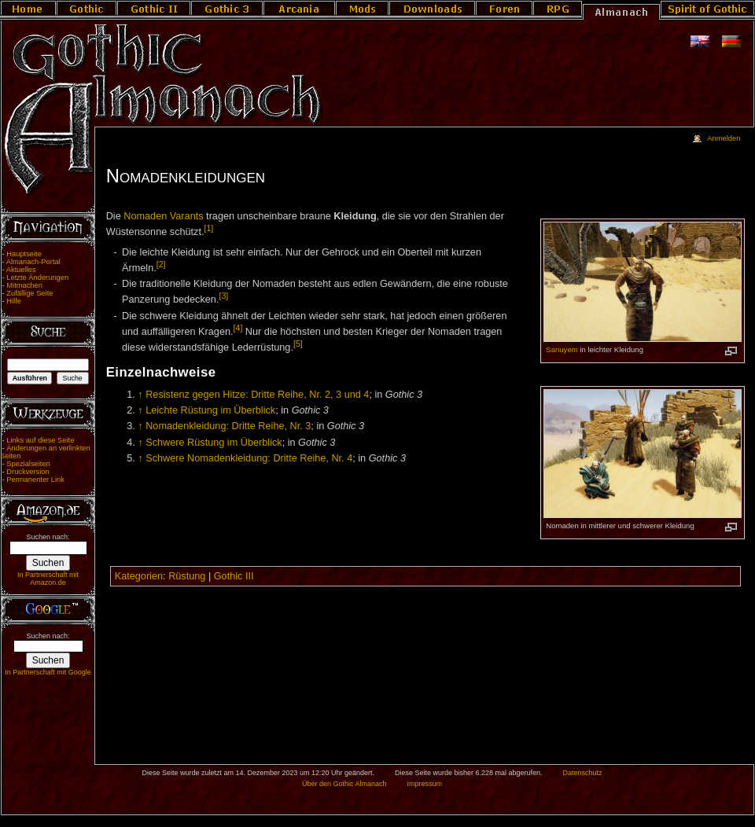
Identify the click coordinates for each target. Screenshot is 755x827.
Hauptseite (24, 254)
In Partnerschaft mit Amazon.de (48, 578)
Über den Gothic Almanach (344, 784)
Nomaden (145, 216)
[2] (161, 264)
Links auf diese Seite (40, 440)
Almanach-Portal (33, 262)
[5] (298, 343)
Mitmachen (24, 285)
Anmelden (723, 138)
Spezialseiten (28, 464)
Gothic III (234, 576)
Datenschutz (582, 773)
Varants (187, 216)
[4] (238, 328)
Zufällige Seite (29, 293)
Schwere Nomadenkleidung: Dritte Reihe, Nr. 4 (248, 458)
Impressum (424, 784)
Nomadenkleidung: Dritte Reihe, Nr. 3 (228, 426)
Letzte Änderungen (37, 277)
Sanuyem (561, 349)
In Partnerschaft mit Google (48, 672)
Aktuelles (21, 270)
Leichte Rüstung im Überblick (210, 410)
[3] (223, 295)
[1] (209, 228)
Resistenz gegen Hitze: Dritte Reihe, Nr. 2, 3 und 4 (257, 394)
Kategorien (139, 576)
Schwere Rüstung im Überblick (213, 442)
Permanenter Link (35, 479)
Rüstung (186, 576)
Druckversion (27, 472)
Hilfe (13, 301)
